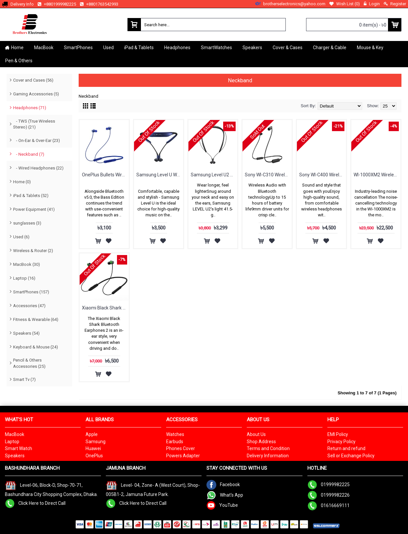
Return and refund (346, 448)
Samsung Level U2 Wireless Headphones (214, 174)
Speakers (15, 455)
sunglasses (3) (27, 223)
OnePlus (94, 455)
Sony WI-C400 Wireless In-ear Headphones (322, 174)
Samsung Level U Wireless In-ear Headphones (159, 174)
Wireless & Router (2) (33, 250)
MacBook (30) (26, 264)
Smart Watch (18, 448)
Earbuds (174, 441)
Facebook (223, 484)
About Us (256, 434)
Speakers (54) (26, 333)
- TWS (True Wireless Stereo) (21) (34, 124)
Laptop (12, 441)
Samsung (96, 441)
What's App (224, 495)
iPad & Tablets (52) (31, 195)
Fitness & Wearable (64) (35, 319)
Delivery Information (268, 455)
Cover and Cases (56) (33, 80)
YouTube (222, 505)
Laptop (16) (24, 278)
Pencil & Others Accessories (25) (29, 363)
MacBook (14, 434)
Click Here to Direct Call (35, 503)
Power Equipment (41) (34, 209)
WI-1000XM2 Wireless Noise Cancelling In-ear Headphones (377, 174)
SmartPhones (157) (31, 291)
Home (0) (22, 181)
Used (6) (21, 236)
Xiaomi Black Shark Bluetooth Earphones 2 (105, 307)
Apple (92, 434)
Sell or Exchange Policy (351, 455)
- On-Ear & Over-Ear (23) (36, 140)
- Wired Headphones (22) (38, 168)
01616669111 (328, 505)
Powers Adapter (183, 455)
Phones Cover (180, 448)
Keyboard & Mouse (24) (35, 347)
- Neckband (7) (28, 154)
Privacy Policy (341, 441)
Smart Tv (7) (24, 379)
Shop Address (261, 441)
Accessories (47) (29, 305)
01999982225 (328, 484)
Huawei (93, 448)
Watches (175, 434)
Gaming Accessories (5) (36, 93)
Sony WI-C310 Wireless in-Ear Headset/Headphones (268, 174)
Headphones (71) (29, 107)
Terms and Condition (268, 448)
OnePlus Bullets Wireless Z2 (105, 174)
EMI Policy (337, 434)
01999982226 (328, 495)
